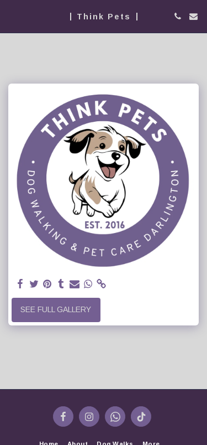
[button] (12, 16)
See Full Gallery (55, 309)
